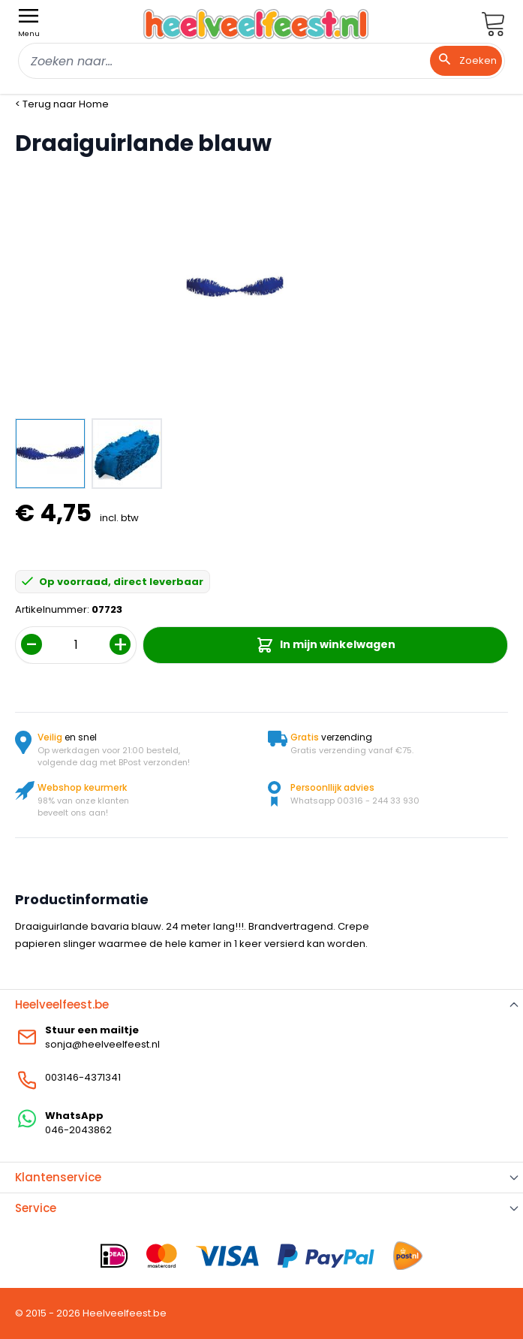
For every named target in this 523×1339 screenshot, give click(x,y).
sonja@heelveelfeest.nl (102, 1044)
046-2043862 (78, 1130)
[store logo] (255, 23)
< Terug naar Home (62, 104)
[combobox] (261, 61)
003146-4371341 (83, 1077)
